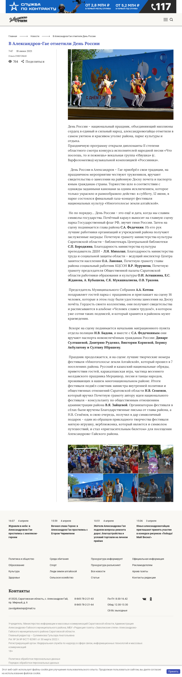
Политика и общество (21, 558)
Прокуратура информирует (107, 558)
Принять (173, 671)
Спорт (53, 565)
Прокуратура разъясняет (106, 565)
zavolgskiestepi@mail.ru (22, 608)
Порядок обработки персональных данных (34, 662)
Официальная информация (148, 558)
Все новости (98, 571)
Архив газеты (140, 571)
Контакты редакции (144, 577)
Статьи (95, 577)
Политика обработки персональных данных (34, 658)
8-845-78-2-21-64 (84, 604)
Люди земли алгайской (63, 571)
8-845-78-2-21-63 (84, 598)
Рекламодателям (142, 565)
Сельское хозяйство (61, 577)
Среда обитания (59, 558)
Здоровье (14, 577)
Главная (13, 36)
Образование (16, 565)
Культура (14, 571)
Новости (35, 36)
